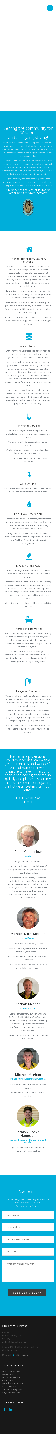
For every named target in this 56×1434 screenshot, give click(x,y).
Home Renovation (11, 1371)
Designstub (22, 1355)
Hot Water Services (11, 1377)
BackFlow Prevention (12, 1383)
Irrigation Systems (11, 1392)
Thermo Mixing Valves (13, 1389)
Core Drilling (8, 1380)
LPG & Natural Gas (11, 1386)
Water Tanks (8, 1374)
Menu (51, 6)
